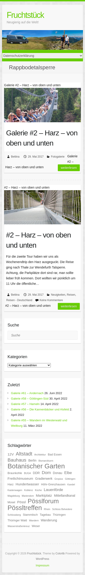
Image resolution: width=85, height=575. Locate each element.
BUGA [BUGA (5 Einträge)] (27, 473)
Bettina (15, 156)
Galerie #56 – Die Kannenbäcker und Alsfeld (40, 409)
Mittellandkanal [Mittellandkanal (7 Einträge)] (64, 495)
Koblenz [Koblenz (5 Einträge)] (28, 490)
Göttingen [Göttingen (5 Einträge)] (70, 478)
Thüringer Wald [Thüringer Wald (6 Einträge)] (17, 520)
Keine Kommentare (51, 300)
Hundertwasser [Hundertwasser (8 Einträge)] (27, 484)
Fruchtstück (25, 15)
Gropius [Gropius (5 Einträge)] (58, 478)
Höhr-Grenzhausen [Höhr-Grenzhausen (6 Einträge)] (53, 484)
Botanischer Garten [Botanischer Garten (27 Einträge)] (36, 466)
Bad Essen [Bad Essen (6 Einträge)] (55, 454)
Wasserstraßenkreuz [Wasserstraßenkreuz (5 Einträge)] (18, 526)
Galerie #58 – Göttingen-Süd (30, 398)
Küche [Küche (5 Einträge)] (38, 490)
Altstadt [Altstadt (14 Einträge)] (24, 454)
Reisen (71, 294)
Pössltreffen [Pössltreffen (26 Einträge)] (24, 507)
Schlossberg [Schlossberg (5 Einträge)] (14, 514)
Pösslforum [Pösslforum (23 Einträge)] (43, 501)
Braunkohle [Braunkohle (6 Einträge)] (14, 473)
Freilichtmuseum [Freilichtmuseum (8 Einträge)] (20, 478)
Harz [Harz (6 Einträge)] (10, 484)
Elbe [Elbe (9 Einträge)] (68, 473)
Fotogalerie (58, 156)
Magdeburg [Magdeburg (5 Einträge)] (13, 495)
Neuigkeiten (58, 294)
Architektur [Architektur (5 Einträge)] (40, 454)
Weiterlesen (69, 168)
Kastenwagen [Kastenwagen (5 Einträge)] (14, 490)
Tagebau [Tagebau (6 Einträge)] (45, 514)
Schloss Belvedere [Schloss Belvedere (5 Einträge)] (62, 509)
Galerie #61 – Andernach (27, 393)
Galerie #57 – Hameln (25, 404)
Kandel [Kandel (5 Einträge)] (71, 484)
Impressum (42, 565)
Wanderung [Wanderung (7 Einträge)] (49, 520)
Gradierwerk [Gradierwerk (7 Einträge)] (43, 478)
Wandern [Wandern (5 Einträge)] (34, 520)
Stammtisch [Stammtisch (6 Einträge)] (30, 514)
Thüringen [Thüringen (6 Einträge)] (59, 514)
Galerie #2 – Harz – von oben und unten (42, 138)
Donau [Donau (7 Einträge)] (57, 473)
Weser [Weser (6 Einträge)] (36, 526)
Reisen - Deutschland (19, 300)
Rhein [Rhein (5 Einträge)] (47, 509)
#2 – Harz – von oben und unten (38, 240)
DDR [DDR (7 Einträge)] (36, 473)
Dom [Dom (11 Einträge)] (46, 472)
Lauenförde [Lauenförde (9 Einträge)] (53, 490)
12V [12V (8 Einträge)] (10, 454)
